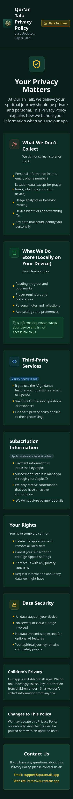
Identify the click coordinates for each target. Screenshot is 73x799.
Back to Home (55, 23)
